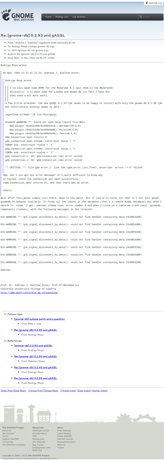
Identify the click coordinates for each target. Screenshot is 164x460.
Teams (5, 436)
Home (48, 16)
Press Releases (64, 430)
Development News (66, 442)
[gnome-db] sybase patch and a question (39, 319)
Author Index (99, 390)
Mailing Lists (61, 16)
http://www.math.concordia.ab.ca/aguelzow (29, 292)
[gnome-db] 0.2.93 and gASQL (33, 345)
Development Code (41, 447)
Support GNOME (10, 439)
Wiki (34, 436)
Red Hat (35, 458)
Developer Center (40, 430)
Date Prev (7, 390)
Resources (38, 427)
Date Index (84, 390)
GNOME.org (154, 3)
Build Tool (37, 450)
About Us (6, 430)
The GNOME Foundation (14, 444)
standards (18, 458)
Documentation (39, 433)
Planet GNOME (64, 436)
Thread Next (50, 390)
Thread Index (68, 390)
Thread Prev (35, 390)
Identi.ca (61, 444)
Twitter (60, 447)
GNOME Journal (65, 439)
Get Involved (8, 433)
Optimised (6, 458)
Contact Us (7, 442)
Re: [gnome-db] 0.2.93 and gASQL (35, 330)
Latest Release (64, 433)
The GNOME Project (13, 427)
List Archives (78, 16)
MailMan (53, 458)
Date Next (19, 390)
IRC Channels (38, 442)
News (60, 427)
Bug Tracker (38, 444)
